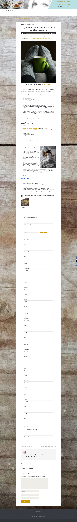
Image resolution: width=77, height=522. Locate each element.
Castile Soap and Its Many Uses (26, 446)
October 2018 (26, 351)
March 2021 (26, 282)
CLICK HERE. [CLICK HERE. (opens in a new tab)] (26, 196)
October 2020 (26, 294)
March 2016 (26, 420)
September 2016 (26, 406)
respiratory (33, 463)
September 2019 (26, 325)
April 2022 (25, 256)
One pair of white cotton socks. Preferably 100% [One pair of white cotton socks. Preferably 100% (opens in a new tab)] (31, 128)
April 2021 (25, 280)
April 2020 (25, 308)
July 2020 (25, 301)
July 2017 (25, 387)
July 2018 (25, 358)
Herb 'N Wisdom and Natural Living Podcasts (31, 18)
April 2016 (25, 418)
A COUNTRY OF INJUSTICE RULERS (29, 434)
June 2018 (25, 361)
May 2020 (25, 306)
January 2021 (26, 287)
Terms (38, 513)
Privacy (35, 513)
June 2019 (25, 332)
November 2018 (26, 349)
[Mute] (51, 33)
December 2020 (26, 289)
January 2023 (26, 244)
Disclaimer (31, 513)
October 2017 (26, 380)
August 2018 (26, 356)
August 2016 (26, 408)
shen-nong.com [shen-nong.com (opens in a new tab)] (47, 113)
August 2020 (26, 299)
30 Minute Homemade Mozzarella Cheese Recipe (36, 224)
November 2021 (26, 263)
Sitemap (45, 513)
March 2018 (26, 368)
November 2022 (26, 246)
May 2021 (25, 277)
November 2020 (26, 292)
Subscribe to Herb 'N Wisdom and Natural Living (41, 38)
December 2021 (26, 261)
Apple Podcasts (27, 38)
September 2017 (26, 382)
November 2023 (26, 239)
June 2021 (25, 275)
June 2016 (25, 413)
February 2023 (26, 242)
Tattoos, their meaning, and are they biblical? (30, 429)
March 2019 (26, 339)
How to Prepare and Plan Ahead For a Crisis (48, 446)
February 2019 (26, 342)
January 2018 (26, 373)
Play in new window (27, 36)
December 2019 (26, 318)
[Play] (22, 33)
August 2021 (26, 270)
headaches (27, 463)
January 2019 (26, 344)
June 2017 (25, 389)
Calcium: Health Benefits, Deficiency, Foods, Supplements (32, 431)
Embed (46, 36)
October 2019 (26, 323)
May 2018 (25, 363)
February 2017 (26, 399)
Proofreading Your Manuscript (28, 436)
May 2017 (25, 392)
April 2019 (25, 337)
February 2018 (26, 370)
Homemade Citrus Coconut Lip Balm (34, 215)
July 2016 (25, 411)
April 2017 (25, 394)
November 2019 (26, 320)
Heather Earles (10, 11)
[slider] (37, 33)
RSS (31, 38)
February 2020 (26, 313)
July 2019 (25, 330)
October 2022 (26, 249)
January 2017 (26, 401)
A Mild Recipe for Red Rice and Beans (34, 219)
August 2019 (26, 327)
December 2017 (26, 375)
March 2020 (26, 311)
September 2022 (26, 251)
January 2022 (26, 258)
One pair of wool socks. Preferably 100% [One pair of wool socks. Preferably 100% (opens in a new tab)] (29, 129)
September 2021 (26, 268)
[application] (38, 33)
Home (17, 18)
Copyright (41, 513)
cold (24, 463)
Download (33, 36)
